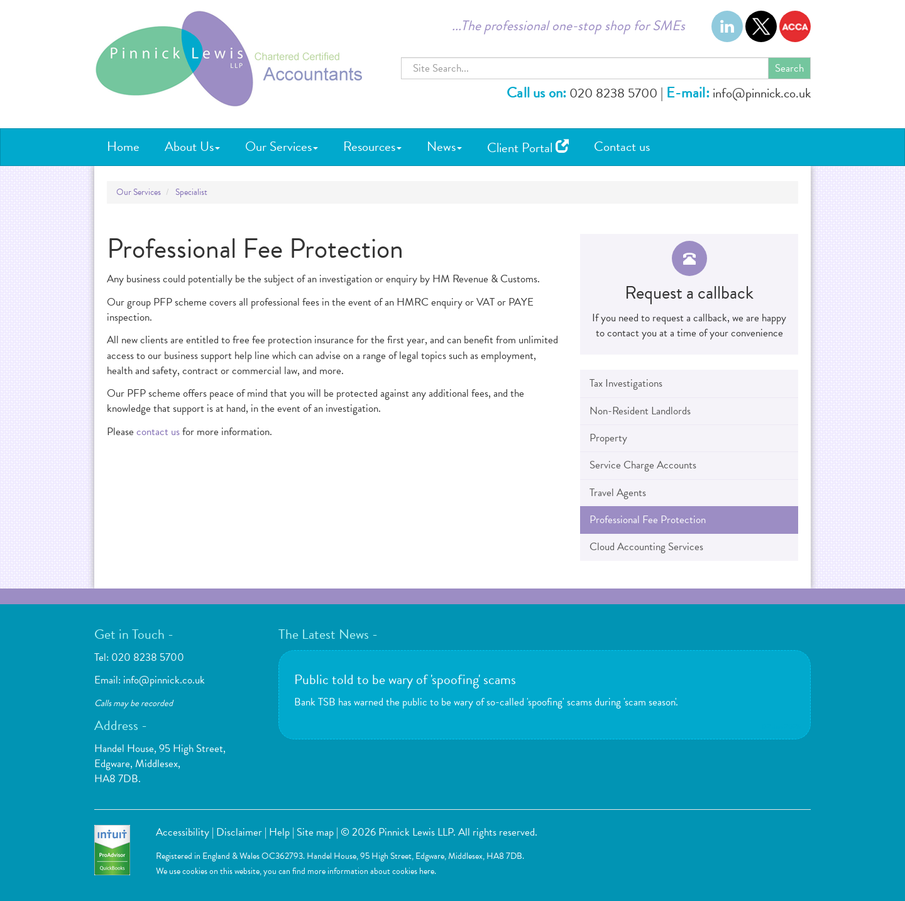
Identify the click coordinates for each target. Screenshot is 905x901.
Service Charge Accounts (643, 465)
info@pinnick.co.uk (762, 93)
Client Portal (528, 148)
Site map (315, 832)
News (444, 146)
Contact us (622, 146)
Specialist (191, 192)
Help (279, 832)
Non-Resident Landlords (640, 411)
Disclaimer (239, 832)
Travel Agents (618, 492)
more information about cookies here (370, 871)
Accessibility (182, 832)
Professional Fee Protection (648, 520)
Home (123, 146)
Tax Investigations (626, 383)
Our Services (281, 146)
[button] (689, 294)
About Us (192, 146)
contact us (158, 431)
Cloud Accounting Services (646, 547)
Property (608, 438)
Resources (372, 146)
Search (789, 68)
